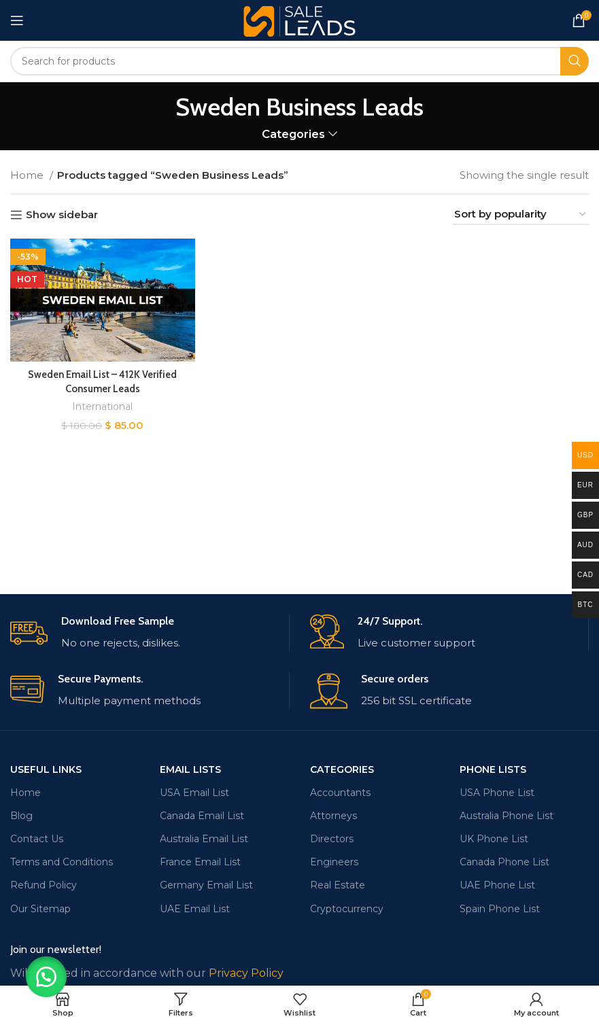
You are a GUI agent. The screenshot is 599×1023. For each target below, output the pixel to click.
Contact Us (36, 839)
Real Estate (337, 885)
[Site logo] (299, 19)
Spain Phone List (500, 909)
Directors (332, 839)
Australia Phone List (506, 816)
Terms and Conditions (61, 862)
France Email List (200, 862)
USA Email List (194, 792)
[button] (47, 975)
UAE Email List (195, 909)
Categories (293, 134)
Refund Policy (43, 885)
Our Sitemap (40, 909)
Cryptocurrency (346, 909)
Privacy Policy (246, 973)
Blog (21, 816)
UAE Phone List (497, 885)
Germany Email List (206, 885)
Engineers (334, 862)
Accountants (340, 792)
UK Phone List (494, 839)
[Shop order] (521, 215)
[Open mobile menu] (17, 20)
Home (28, 175)
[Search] (299, 61)
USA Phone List (497, 792)
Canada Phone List (504, 862)
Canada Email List (202, 816)
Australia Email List (204, 839)
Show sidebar (62, 215)
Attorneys (333, 816)
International (102, 406)
